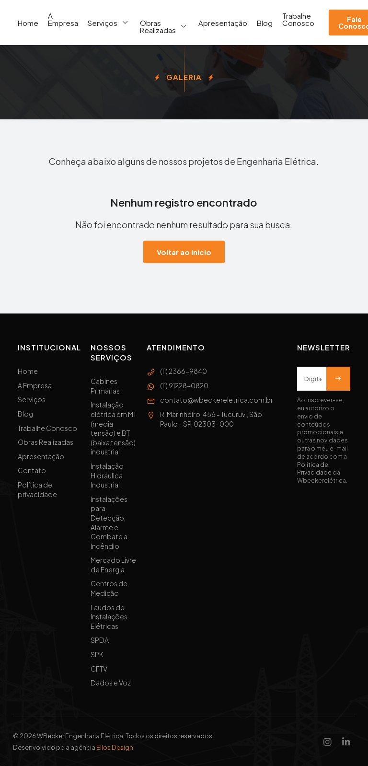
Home (28, 22)
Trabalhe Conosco (298, 19)
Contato (32, 470)
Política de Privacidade (314, 468)
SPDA (100, 640)
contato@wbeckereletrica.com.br (210, 400)
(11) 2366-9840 (177, 371)
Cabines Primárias (105, 386)
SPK (97, 654)
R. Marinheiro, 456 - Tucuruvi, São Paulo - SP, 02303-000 (204, 419)
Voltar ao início (184, 251)
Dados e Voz (111, 682)
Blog (265, 22)
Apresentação (222, 22)
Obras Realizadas (164, 26)
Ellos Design (114, 747)
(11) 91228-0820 (177, 386)
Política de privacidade (37, 489)
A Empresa (63, 19)
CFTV (99, 668)
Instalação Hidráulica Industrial (107, 475)
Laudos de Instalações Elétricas (109, 616)
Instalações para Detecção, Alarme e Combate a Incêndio (109, 522)
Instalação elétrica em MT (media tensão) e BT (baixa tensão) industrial (114, 428)
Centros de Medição (109, 588)
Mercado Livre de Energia (113, 565)
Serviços (109, 22)
